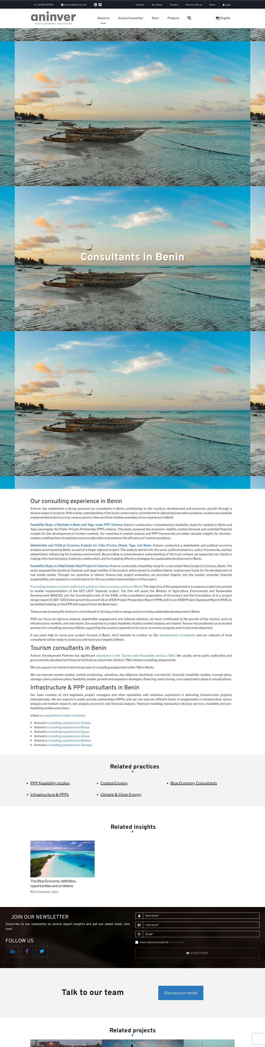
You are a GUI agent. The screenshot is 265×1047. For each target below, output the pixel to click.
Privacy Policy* (177, 942)
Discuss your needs (180, 993)
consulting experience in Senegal (69, 745)
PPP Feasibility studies (50, 783)
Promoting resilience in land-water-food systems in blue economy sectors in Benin (86, 586)
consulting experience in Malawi (69, 740)
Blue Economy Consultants (193, 783)
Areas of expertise (130, 18)
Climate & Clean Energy (121, 794)
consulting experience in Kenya (68, 727)
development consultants (177, 635)
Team (155, 18)
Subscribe (197, 952)
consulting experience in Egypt (68, 732)
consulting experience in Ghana (68, 736)
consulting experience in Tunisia (69, 723)
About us (103, 18)
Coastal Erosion (114, 783)
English (223, 18)
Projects (173, 18)
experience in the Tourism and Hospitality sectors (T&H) (135, 655)
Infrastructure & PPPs (49, 794)
